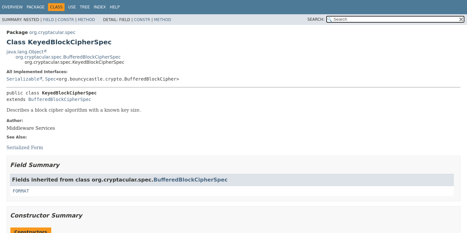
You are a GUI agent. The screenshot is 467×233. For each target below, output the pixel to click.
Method (86, 19)
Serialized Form (24, 147)
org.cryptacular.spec (52, 32)
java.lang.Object (24, 51)
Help (115, 7)
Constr (66, 19)
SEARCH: (316, 19)
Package (35, 7)
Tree (85, 7)
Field (48, 19)
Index (100, 7)
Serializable (22, 79)
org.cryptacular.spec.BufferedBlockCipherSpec (68, 57)
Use (72, 7)
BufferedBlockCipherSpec (59, 99)
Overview (12, 7)
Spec (50, 79)
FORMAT (21, 191)
